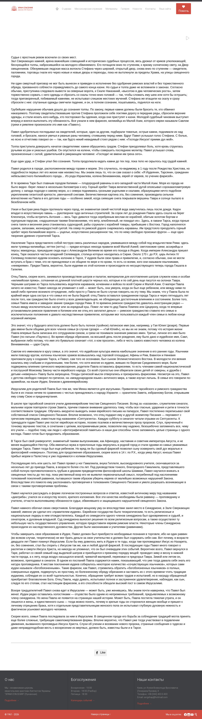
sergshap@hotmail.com (156, 697)
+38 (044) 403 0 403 (157, 694)
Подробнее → (12, 700)
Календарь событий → (83, 700)
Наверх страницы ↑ (101, 714)
